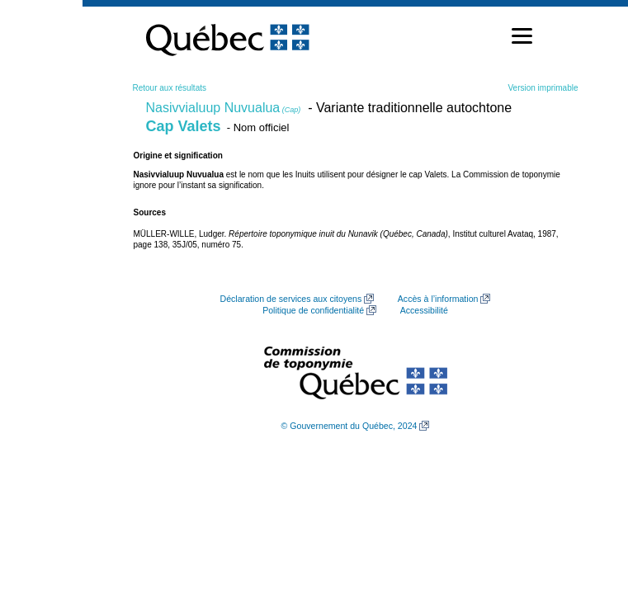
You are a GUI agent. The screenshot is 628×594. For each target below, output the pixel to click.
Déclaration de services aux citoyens (291, 299)
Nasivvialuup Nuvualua (223, 108)
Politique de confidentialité (313, 310)
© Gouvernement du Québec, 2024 (349, 426)
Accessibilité (424, 310)
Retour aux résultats (170, 87)
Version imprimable (543, 87)
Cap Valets (183, 126)
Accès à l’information (438, 299)
